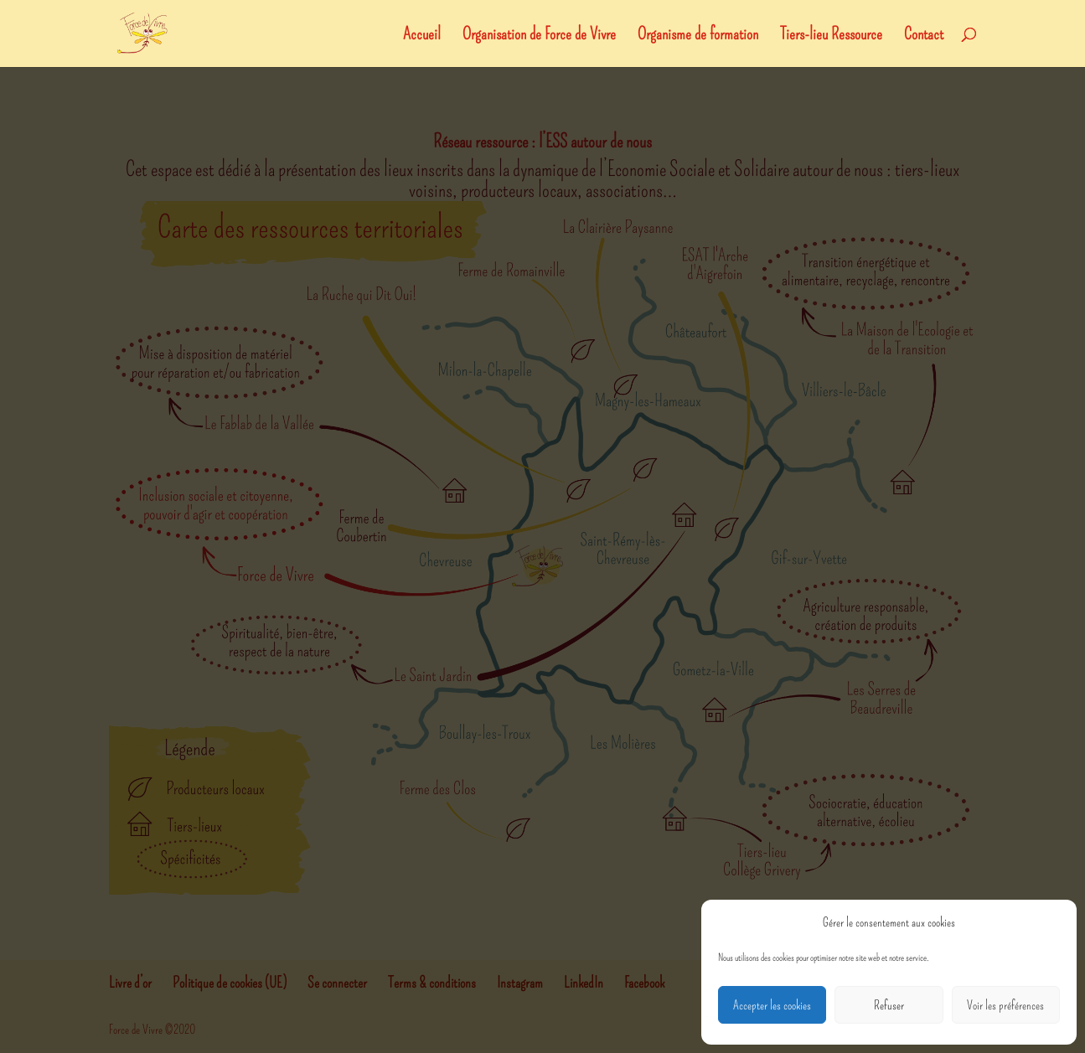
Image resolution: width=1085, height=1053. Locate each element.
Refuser (889, 1005)
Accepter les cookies (772, 1005)
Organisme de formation (698, 36)
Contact (923, 36)
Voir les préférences (1005, 1005)
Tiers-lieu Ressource (831, 36)
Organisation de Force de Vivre (539, 36)
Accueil (422, 36)
